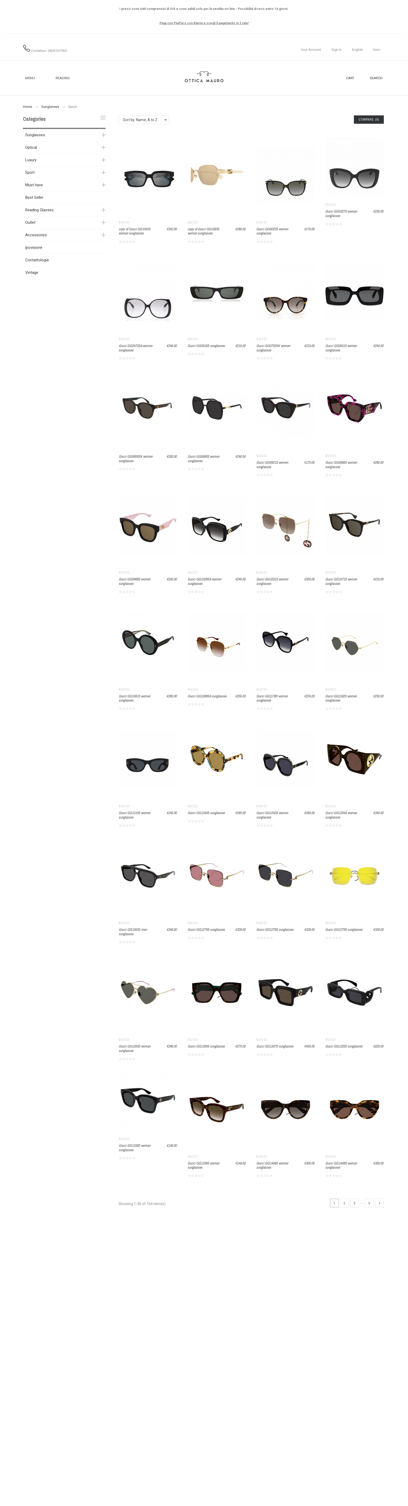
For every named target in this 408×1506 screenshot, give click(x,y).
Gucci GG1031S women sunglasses (272, 581)
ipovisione (33, 247)
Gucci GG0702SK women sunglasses (273, 347)
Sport (30, 172)
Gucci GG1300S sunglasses (206, 1046)
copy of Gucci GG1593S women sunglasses (203, 231)
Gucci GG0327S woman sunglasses (341, 213)
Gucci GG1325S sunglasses (343, 1046)
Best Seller (34, 197)
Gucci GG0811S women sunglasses (341, 347)
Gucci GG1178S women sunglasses (272, 698)
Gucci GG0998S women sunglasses (134, 581)
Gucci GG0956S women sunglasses (341, 464)
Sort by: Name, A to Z (140, 120)
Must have (34, 185)
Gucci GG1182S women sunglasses (341, 698)
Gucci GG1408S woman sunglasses (272, 1165)
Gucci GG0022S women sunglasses (272, 231)
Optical (31, 147)
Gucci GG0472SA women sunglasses (135, 347)
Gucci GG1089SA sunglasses (207, 696)
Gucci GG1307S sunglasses (275, 1046)
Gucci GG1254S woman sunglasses (341, 815)
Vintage (31, 272)
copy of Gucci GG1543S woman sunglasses (134, 231)
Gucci (124, 222)
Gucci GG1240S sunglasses (206, 812)
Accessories (36, 235)
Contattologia (37, 260)
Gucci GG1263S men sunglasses (133, 931)
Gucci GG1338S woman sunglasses (134, 1147)
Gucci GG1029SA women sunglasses (204, 581)
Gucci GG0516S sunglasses (206, 345)
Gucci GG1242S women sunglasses (272, 815)
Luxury (30, 160)
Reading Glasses (39, 210)
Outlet (30, 222)
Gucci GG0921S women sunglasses (272, 464)
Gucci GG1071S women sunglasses (341, 581)
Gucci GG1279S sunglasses (206, 929)
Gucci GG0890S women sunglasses (203, 458)
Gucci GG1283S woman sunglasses (134, 1048)
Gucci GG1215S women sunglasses (134, 815)
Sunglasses (35, 135)
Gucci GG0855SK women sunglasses (135, 458)
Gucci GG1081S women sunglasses (134, 698)
